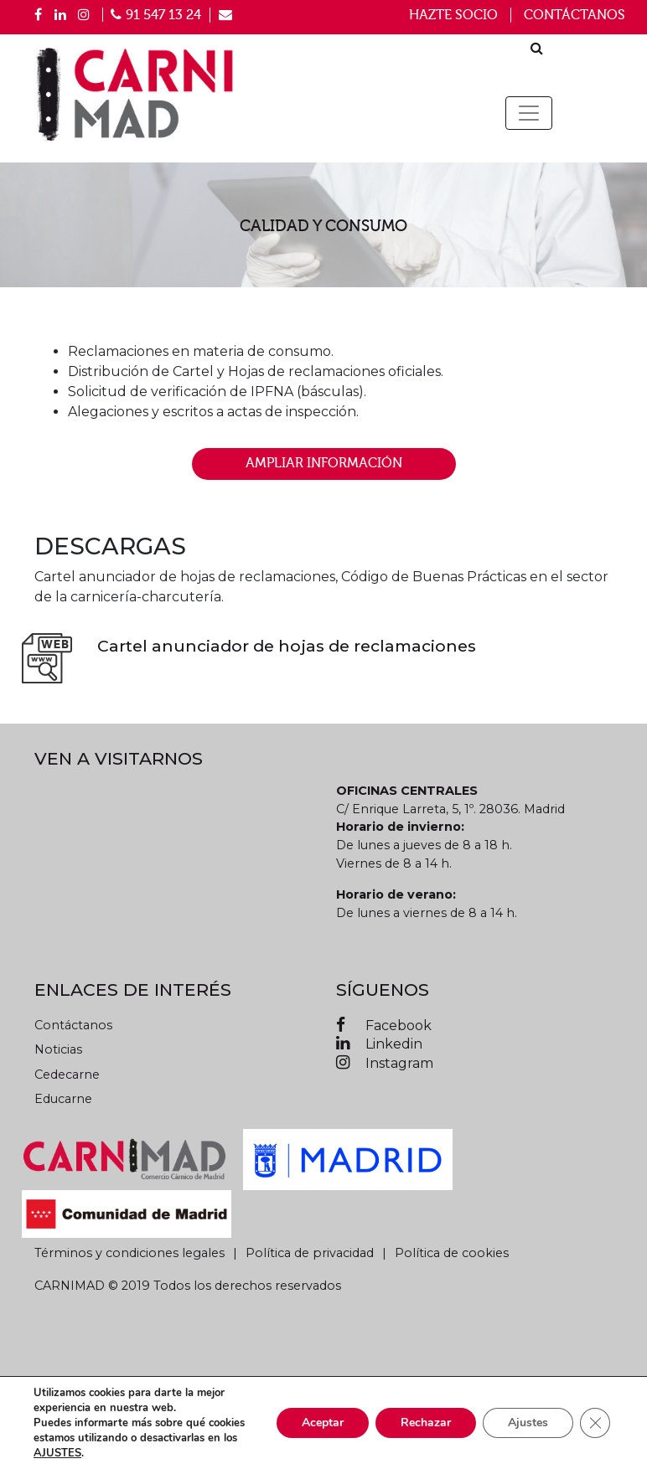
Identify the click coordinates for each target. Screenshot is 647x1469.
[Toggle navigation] (528, 113)
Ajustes (528, 1422)
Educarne (63, 1098)
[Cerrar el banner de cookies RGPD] (595, 1423)
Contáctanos (574, 15)
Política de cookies (452, 1252)
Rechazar (426, 1422)
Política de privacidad (310, 1252)
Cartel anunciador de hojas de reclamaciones (286, 646)
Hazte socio (453, 15)
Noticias (58, 1049)
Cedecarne (67, 1074)
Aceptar (323, 1422)
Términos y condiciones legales (129, 1252)
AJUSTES (57, 1453)
